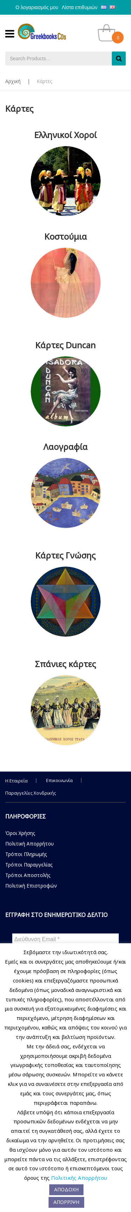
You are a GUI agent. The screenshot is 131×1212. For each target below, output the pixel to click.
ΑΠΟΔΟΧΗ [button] (66, 1189)
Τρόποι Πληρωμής (26, 854)
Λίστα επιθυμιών (79, 7)
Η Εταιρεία (16, 781)
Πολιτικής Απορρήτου (79, 1177)
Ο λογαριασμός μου (37, 7)
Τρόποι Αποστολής (28, 875)
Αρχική (13, 81)
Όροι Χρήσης (20, 833)
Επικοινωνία (59, 780)
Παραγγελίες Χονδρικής (30, 793)
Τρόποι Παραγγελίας (29, 864)
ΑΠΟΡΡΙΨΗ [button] (66, 1202)
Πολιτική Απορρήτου (29, 843)
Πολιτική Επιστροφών (31, 885)
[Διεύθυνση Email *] (65, 939)
